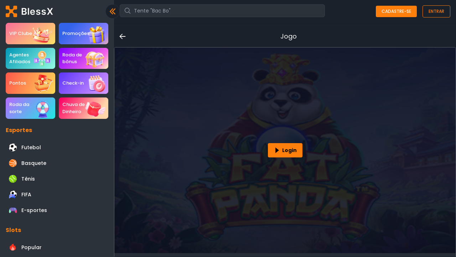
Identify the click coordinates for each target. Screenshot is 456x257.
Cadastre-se (396, 11)
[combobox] (222, 10)
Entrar (436, 11)
